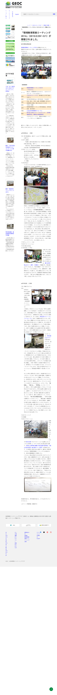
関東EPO (6, 549)
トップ (28, 25)
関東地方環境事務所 (38, 114)
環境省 (26, 535)
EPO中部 (6, 554)
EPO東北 (6, 545)
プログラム (30, 89)
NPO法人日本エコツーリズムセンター (36, 112)
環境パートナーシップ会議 (27, 540)
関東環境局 (27, 537)
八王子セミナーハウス (32, 95)
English (17, 14)
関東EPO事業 (46, 25)
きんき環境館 (16, 534)
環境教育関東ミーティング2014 (29, 47)
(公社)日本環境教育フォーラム (34, 110)
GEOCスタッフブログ (36, 25)
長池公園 (28, 441)
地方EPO (6, 534)
